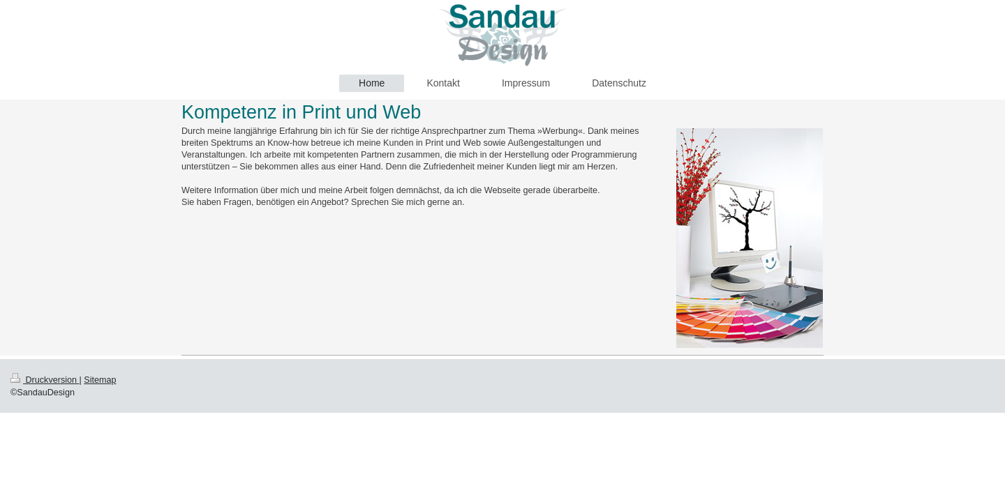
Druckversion (44, 380)
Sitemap (100, 380)
